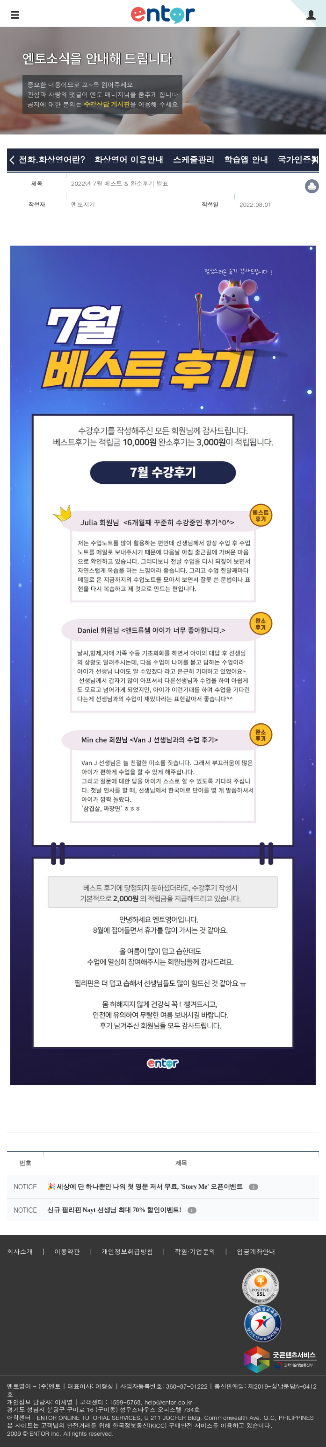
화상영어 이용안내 (128, 159)
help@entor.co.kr (168, 1402)
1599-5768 (125, 1402)
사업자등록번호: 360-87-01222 (164, 1386)
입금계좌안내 (256, 1251)
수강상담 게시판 (107, 104)
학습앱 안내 (246, 159)
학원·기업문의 (194, 1251)
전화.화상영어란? (52, 159)
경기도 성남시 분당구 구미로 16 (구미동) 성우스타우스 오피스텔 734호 (103, 1409)
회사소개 (20, 1251)
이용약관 (67, 1251)
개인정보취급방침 (127, 1251)
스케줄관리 (194, 159)
